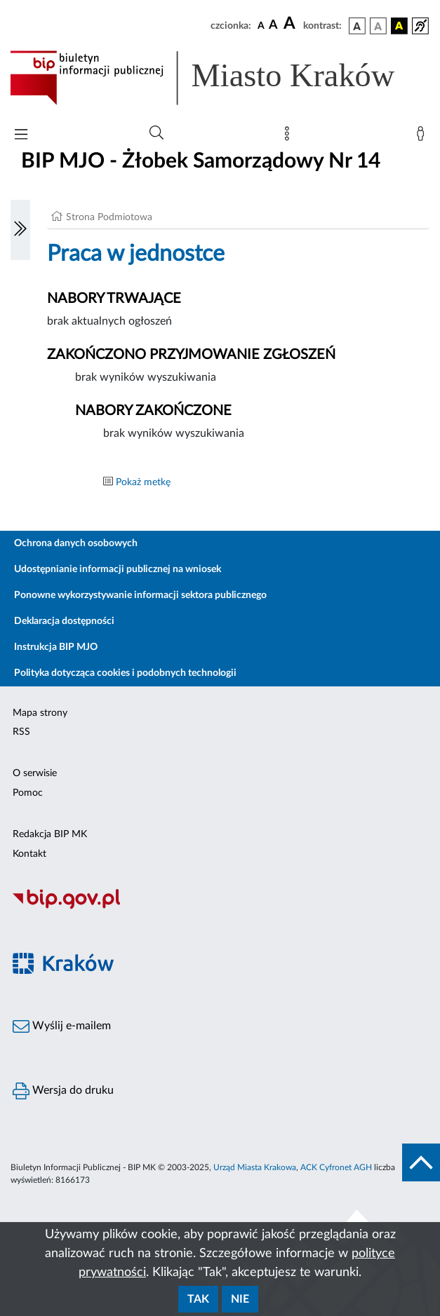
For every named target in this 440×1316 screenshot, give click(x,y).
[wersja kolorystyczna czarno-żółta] (399, 26)
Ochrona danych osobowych (76, 543)
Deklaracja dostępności (64, 621)
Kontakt (29, 854)
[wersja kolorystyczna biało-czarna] (378, 26)
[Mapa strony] (289, 137)
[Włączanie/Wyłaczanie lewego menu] (20, 230)
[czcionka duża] (291, 23)
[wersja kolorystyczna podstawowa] (357, 26)
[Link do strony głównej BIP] (220, 78)
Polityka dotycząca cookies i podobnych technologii (125, 673)
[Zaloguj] (423, 137)
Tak (198, 1299)
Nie (240, 1299)
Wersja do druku (63, 1091)
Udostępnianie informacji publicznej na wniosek (117, 569)
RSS (21, 732)
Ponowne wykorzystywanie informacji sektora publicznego (140, 595)
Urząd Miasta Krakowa (254, 1167)
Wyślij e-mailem (62, 1026)
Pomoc (28, 793)
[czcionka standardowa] (261, 25)
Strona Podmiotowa (109, 217)
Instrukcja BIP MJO (56, 647)
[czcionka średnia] (273, 25)
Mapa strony (40, 713)
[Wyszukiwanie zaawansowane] (156, 133)
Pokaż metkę (143, 482)
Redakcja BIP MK (50, 834)
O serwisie (35, 773)
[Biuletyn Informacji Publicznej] (220, 907)
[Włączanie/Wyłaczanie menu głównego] (21, 135)
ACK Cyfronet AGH (336, 1167)
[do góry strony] (421, 1162)
